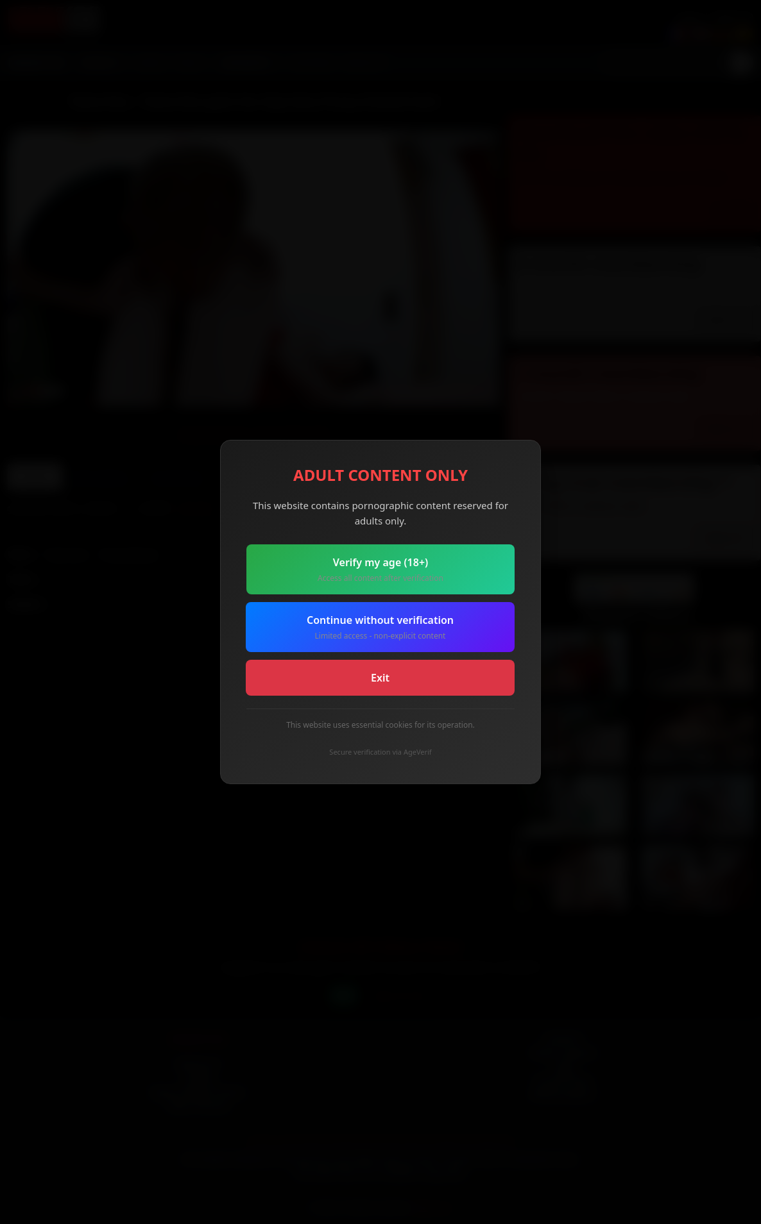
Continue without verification (380, 627)
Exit (380, 678)
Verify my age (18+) (380, 569)
